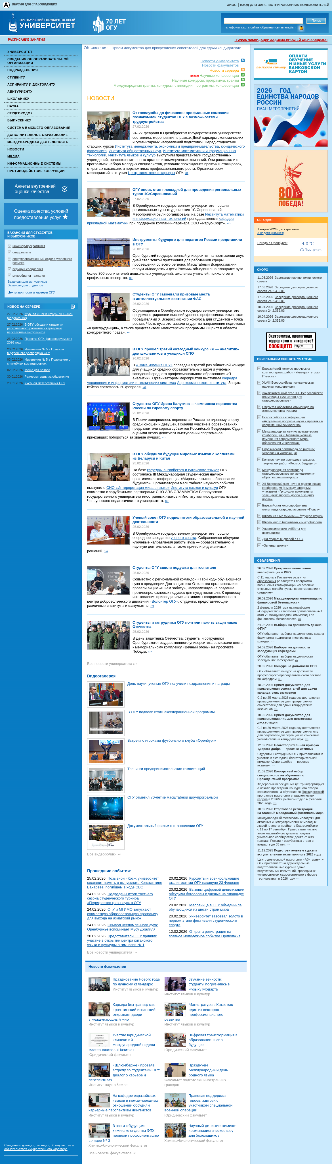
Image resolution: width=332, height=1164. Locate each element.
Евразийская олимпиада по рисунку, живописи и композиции (288, 450)
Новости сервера (224, 70)
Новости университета (220, 61)
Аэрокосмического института (201, 383)
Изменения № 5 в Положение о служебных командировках (38, 361)
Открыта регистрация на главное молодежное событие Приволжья (204, 933)
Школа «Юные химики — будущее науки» (292, 516)
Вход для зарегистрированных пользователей (284, 5)
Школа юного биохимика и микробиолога (292, 522)
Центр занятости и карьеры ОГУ (31, 292)
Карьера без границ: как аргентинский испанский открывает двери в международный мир (122, 1012)
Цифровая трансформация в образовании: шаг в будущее (213, 1039)
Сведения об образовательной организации (38, 61)
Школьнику (18, 98)
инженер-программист (28, 246)
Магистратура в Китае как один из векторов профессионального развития (199, 1012)
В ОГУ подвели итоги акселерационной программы (171, 712)
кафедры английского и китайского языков (183, 470)
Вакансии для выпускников (27, 281)
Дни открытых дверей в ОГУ (282, 539)
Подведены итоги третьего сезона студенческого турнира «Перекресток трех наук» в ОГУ (120, 898)
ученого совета (183, 538)
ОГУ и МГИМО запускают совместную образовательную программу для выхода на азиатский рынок (122, 913)
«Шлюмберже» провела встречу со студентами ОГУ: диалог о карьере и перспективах (124, 1072)
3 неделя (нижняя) (270, 233)
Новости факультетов (220, 65)
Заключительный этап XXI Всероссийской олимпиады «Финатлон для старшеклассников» (292, 396)
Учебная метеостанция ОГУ (45, 383)
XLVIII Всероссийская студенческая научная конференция (288, 384)
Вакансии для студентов (25, 285)
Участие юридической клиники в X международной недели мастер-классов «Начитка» (122, 1042)
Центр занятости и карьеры (151, 173)
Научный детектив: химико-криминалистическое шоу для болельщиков (213, 1130)
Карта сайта (250, 27)
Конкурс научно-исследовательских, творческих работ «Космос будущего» (289, 461)
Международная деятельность (37, 142)
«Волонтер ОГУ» (164, 601)
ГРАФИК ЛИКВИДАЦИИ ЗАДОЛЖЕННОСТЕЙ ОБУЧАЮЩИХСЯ (281, 40)
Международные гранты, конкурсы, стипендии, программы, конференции (176, 85)
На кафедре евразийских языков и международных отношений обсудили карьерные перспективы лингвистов (123, 1103)
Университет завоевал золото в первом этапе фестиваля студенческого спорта (206, 920)
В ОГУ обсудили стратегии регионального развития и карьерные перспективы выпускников (35, 328)
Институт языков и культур (135, 989)
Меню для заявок (37, 370)
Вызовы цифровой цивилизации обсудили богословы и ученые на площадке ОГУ (206, 893)
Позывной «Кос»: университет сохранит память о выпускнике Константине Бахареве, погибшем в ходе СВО (124, 882)
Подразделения (22, 70)
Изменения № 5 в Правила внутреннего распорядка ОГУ (35, 351)
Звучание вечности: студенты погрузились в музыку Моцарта (209, 984)
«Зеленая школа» (275, 545)
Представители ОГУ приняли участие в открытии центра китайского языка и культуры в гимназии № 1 (122, 940)
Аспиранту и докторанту (31, 84)
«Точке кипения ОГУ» (154, 365)
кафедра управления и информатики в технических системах (162, 380)
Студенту (16, 77)
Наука (13, 106)
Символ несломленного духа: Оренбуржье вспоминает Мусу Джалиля (122, 927)
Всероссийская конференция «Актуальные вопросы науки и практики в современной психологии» (292, 421)
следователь (21, 252)
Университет (19, 51)
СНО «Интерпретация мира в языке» (138, 487)
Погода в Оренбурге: (272, 243)
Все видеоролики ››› (104, 854)
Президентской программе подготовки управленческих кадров (290, 795)
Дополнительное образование (37, 135)
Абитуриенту (19, 91)
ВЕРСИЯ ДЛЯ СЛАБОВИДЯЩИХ (34, 4)
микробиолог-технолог (28, 275)
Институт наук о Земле (108, 1084)
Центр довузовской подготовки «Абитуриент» (290, 859)
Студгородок (20, 113)
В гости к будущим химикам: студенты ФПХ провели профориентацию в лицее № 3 (124, 1133)
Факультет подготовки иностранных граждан (195, 1082)
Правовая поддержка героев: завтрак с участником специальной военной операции (199, 1103)
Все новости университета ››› (112, 663)
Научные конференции (219, 75)
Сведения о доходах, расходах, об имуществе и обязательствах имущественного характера (39, 1147)
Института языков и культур (132, 155)
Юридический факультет (110, 1054)
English (290, 27)
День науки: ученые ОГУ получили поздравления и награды (178, 683)
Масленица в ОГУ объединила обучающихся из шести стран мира (205, 907)
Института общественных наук (135, 151)
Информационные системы (34, 163)
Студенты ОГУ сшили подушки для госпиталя (174, 567)
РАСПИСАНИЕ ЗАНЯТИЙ (26, 39)
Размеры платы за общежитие (47, 376)
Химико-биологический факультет (118, 1145)
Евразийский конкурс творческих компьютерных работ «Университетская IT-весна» (291, 372)
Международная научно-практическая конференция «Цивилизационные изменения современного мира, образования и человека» (290, 437)
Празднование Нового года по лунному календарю (136, 982)
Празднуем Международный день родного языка (208, 1070)
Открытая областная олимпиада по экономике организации (288, 408)
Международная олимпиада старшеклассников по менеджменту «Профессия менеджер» (288, 473)
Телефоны (232, 27)
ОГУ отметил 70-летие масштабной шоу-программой (172, 797)
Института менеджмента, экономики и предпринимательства (167, 146)
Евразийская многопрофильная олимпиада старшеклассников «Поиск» (291, 507)
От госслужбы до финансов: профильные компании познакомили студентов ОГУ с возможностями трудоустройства (181, 117)
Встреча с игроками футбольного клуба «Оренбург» (171, 740)
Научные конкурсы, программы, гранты (205, 80)
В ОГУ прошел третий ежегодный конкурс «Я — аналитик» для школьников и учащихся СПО (186, 351)
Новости (15, 149)
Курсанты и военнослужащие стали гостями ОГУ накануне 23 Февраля (204, 880)
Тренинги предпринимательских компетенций (166, 769)
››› (186, 173)
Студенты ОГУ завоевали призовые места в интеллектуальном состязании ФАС (171, 296)
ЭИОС (232, 5)
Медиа (13, 156)
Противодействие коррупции (36, 171)
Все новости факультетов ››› (112, 1152)
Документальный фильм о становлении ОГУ (165, 826)
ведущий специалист (27, 269)
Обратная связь (272, 27)
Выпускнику (19, 120)
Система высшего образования (38, 127)
